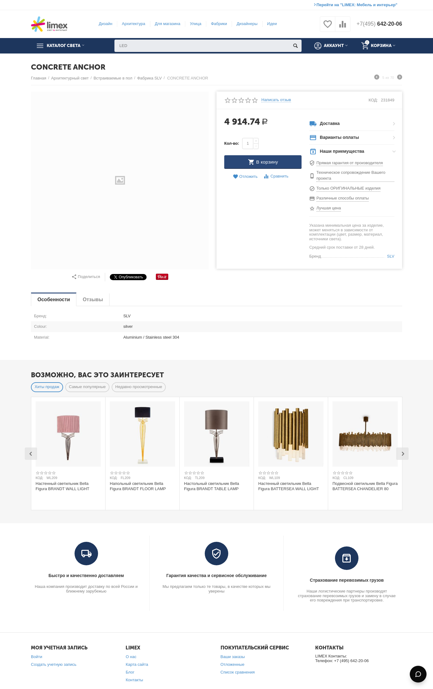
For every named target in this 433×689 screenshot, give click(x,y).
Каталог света (65, 45)
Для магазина (167, 23)
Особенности (53, 299)
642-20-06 (379, 24)
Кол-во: (231, 143)
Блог (130, 672)
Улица (195, 23)
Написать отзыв (276, 100)
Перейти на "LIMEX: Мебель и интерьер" (356, 4)
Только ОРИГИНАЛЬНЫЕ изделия (348, 188)
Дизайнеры (246, 23)
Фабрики (219, 23)
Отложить (245, 176)
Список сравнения (238, 672)
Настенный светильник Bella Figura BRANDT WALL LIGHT (62, 486)
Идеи (271, 23)
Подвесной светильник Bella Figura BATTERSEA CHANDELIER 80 (365, 486)
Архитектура (133, 23)
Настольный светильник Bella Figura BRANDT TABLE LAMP (211, 486)
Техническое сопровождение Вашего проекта (350, 175)
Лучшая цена (328, 208)
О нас (131, 656)
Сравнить (275, 176)
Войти (36, 656)
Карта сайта (137, 664)
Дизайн (105, 23)
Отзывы (93, 299)
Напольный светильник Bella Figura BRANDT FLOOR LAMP (138, 486)
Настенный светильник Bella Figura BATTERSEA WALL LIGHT (288, 486)
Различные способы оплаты (342, 198)
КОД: (373, 100)
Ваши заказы (233, 656)
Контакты (134, 680)
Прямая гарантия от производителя (349, 162)
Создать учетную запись (53, 664)
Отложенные (233, 664)
